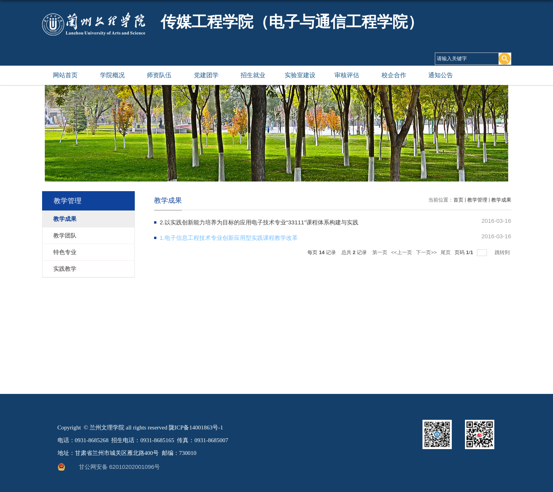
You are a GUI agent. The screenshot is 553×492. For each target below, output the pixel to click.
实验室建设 (300, 75)
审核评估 (346, 75)
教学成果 (501, 200)
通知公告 (440, 75)
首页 (458, 200)
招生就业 (253, 75)
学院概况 (112, 75)
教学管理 (477, 200)
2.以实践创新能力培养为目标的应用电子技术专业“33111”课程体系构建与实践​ (259, 222)
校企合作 (394, 75)
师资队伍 (159, 75)
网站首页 (65, 75)
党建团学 (206, 75)
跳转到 (503, 252)
